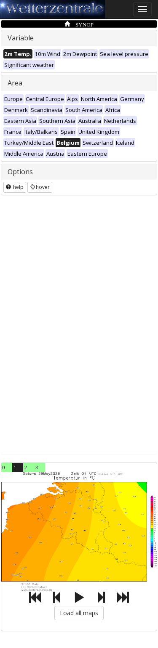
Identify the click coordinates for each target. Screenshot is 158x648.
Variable (21, 37)
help (15, 187)
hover (40, 187)
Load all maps (79, 613)
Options (20, 171)
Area (15, 83)
